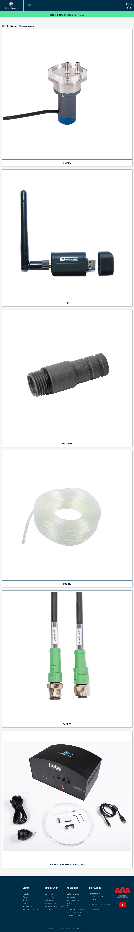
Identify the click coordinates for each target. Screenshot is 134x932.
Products (11, 26)
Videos (70, 903)
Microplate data (74, 912)
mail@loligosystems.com (100, 904)
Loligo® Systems (67, 929)
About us (26, 894)
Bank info (49, 894)
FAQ (68, 918)
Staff (25, 900)
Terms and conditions (54, 906)
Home (3, 26)
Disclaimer (49, 897)
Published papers (74, 915)
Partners (26, 897)
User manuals (73, 900)
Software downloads (76, 909)
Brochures (71, 906)
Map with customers (32, 909)
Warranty (49, 900)
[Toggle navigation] (29, 5)
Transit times (50, 903)
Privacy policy (51, 909)
